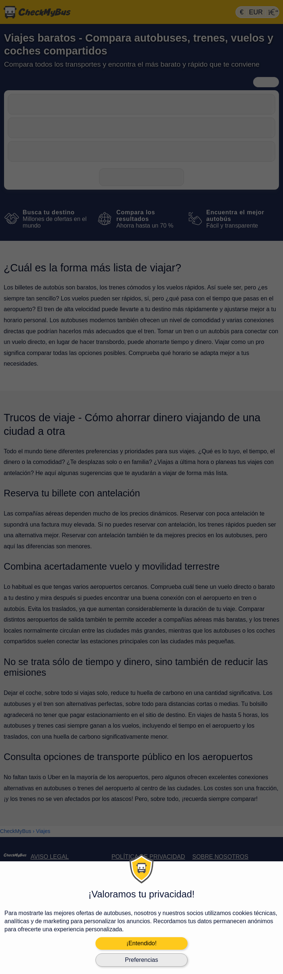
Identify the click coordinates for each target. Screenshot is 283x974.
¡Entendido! (141, 943)
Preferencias (141, 960)
